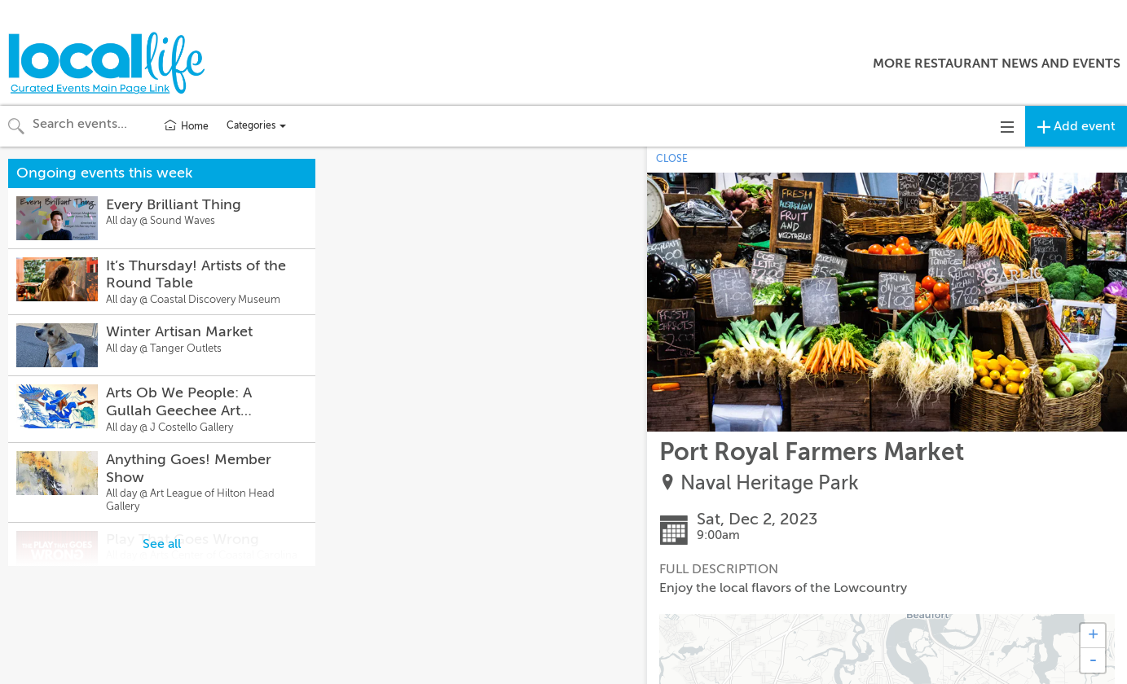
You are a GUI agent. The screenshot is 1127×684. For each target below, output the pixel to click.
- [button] (1092, 660)
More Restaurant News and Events (996, 63)
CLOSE (672, 158)
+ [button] (1093, 636)
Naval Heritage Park (769, 483)
